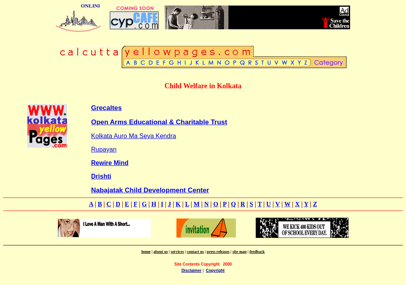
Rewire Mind (109, 163)
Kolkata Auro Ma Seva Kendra (133, 136)
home (145, 251)
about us (160, 251)
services (177, 251)
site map (239, 251)
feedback (256, 251)
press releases (218, 251)
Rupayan (104, 149)
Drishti (101, 176)
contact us (195, 251)
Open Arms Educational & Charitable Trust (159, 122)
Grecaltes (106, 108)
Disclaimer (192, 270)
